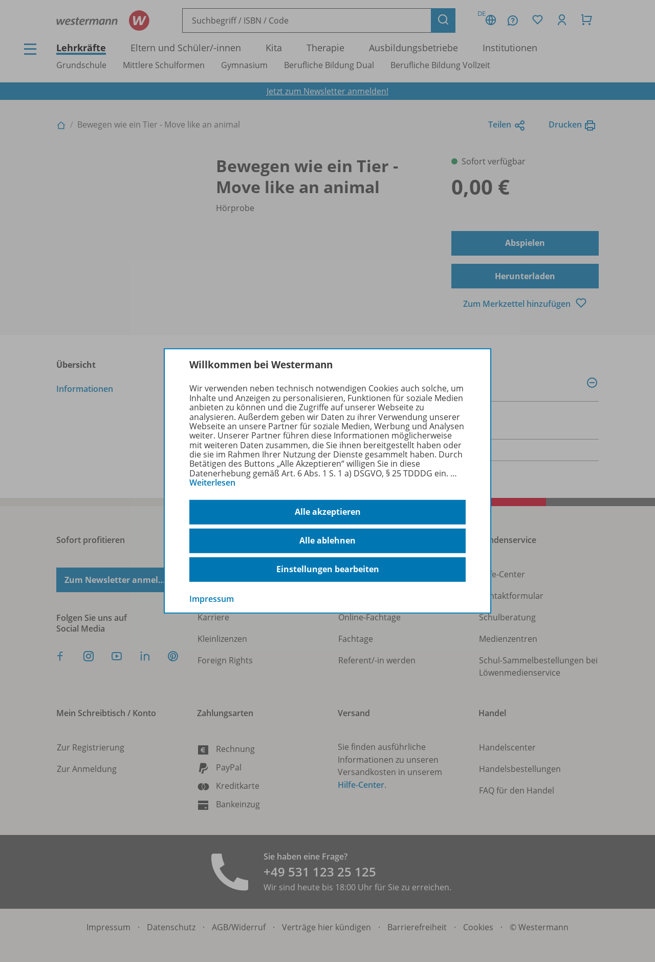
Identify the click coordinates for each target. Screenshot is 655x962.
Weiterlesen (212, 482)
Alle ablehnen (327, 540)
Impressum (211, 598)
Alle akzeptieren (328, 511)
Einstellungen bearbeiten (327, 569)
